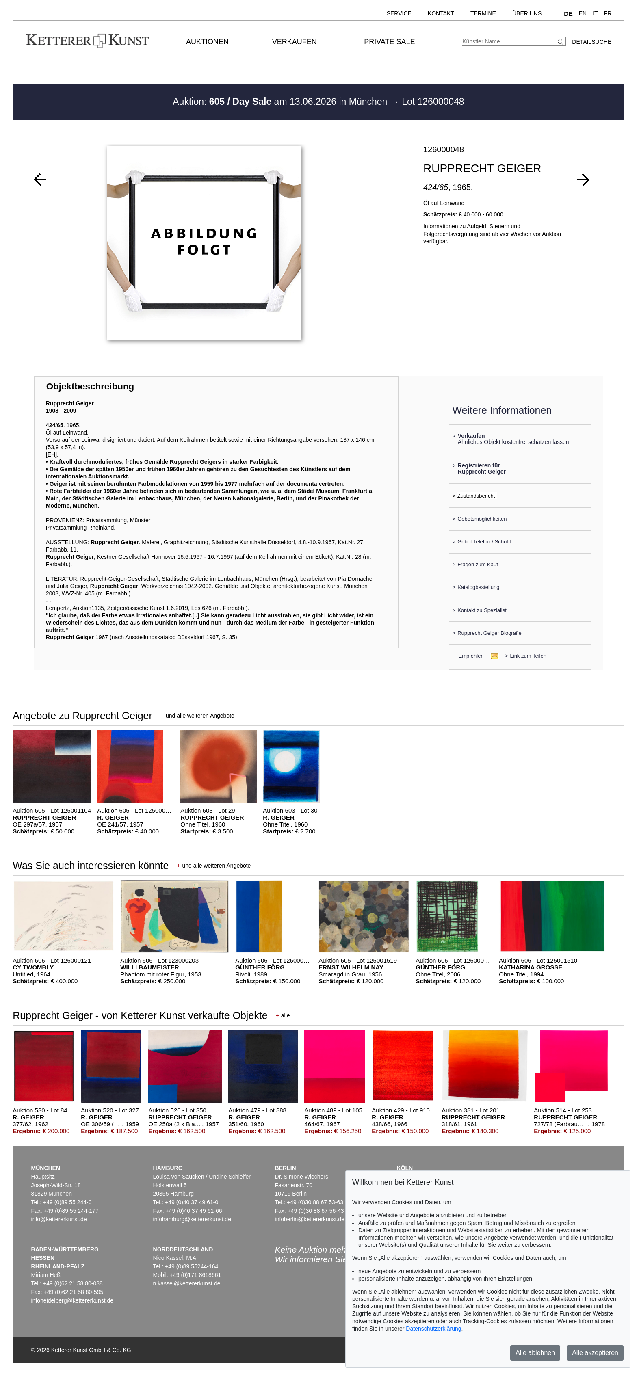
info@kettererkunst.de (59, 1219)
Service (399, 13)
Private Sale (389, 42)
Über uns (527, 13)
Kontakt (441, 13)
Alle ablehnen (535, 1352)
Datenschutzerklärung (433, 1328)
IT (595, 13)
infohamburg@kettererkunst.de (192, 1219)
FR (608, 13)
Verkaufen (294, 42)
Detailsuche (591, 42)
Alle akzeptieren (595, 1352)
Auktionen (207, 42)
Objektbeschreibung (90, 386)
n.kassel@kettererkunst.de (187, 1283)
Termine (483, 13)
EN (583, 13)
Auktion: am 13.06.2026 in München (281, 101)
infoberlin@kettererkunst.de (309, 1219)
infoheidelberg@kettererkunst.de (72, 1300)
